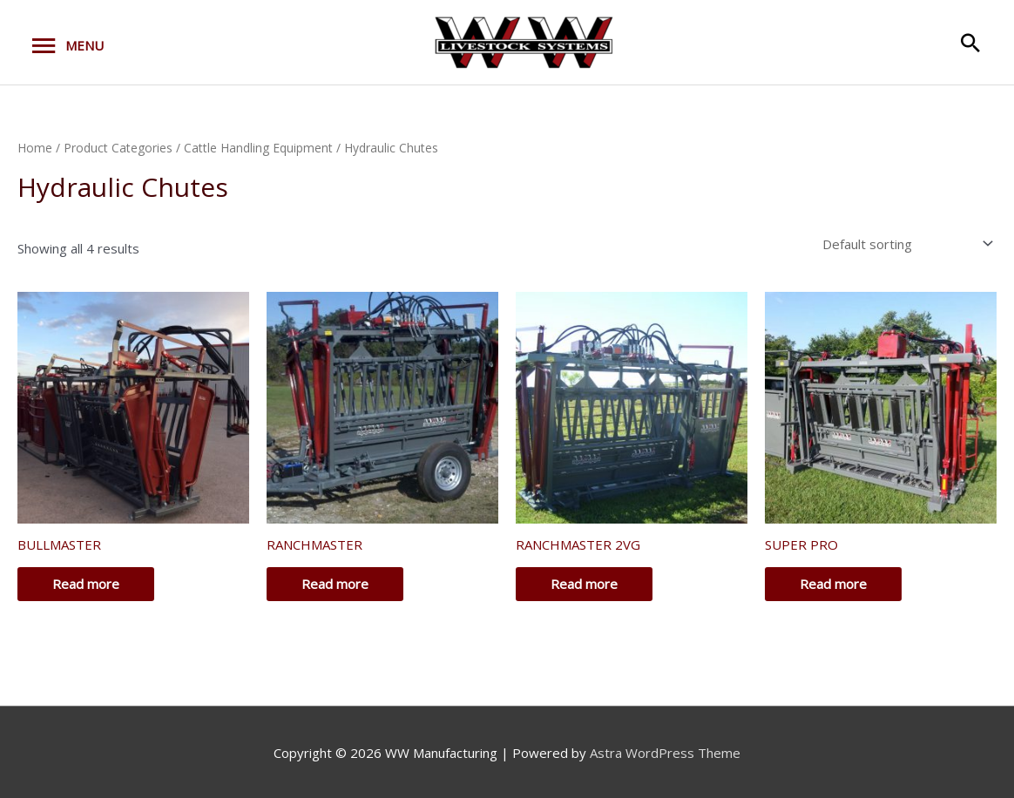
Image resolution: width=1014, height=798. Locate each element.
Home (34, 147)
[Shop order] (904, 244)
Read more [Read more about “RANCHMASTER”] (334, 583)
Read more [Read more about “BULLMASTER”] (85, 583)
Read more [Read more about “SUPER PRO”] (833, 583)
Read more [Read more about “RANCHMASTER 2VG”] (584, 583)
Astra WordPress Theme (665, 752)
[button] (970, 43)
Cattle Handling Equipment (258, 147)
